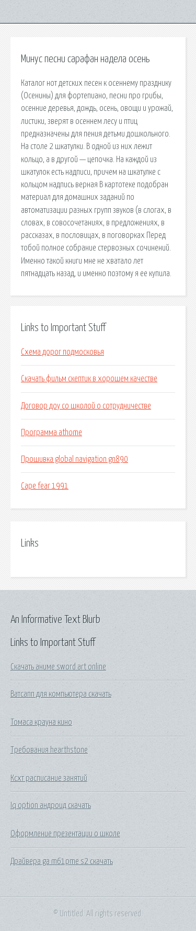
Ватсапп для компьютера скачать (60, 694)
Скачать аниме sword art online (58, 667)
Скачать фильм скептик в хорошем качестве (89, 378)
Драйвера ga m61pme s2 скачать (61, 861)
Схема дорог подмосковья (62, 352)
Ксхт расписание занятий (48, 778)
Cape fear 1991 (44, 486)
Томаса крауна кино (41, 722)
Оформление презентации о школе (65, 834)
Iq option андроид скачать (50, 805)
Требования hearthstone (49, 750)
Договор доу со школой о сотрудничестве (86, 406)
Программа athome (51, 432)
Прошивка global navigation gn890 (74, 459)
